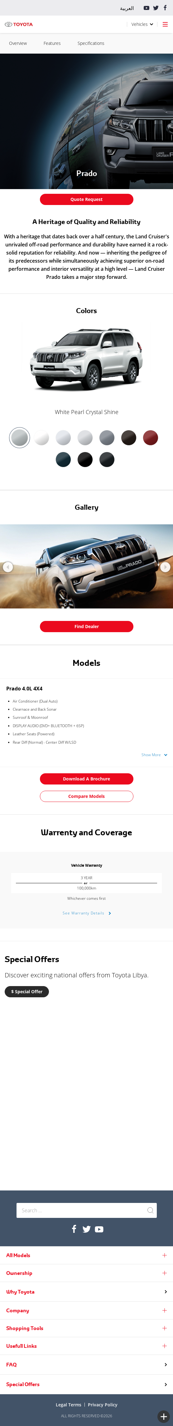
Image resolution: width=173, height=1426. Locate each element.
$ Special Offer (26, 991)
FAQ (11, 1364)
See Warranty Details (84, 913)
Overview (121, 43)
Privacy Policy (103, 1405)
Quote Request (86, 199)
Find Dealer (86, 626)
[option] (86, 369)
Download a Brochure (86, 779)
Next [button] (165, 567)
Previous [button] (8, 567)
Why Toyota (20, 1291)
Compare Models (86, 796)
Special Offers (23, 1384)
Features (155, 43)
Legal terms (68, 1405)
